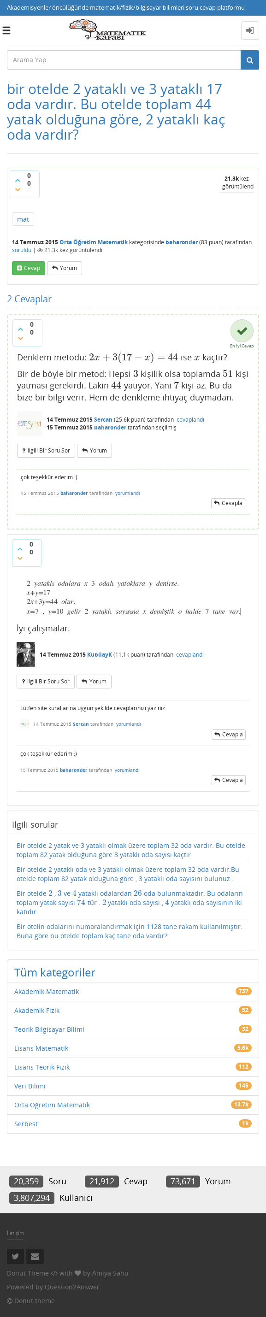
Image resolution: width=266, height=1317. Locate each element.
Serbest (26, 1123)
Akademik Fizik (36, 1010)
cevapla (232, 503)
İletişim (15, 1232)
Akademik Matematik (46, 991)
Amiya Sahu (110, 1273)
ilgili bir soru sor (49, 450)
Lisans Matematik (41, 1048)
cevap (32, 268)
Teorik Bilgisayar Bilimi (49, 1029)
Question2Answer (72, 1286)
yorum (68, 268)
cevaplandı (190, 419)
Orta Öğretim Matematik (93, 242)
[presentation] (133, 357)
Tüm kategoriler (54, 972)
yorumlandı (127, 493)
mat (23, 219)
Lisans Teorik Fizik (42, 1067)
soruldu (21, 250)
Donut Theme (28, 1273)
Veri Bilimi (30, 1086)
